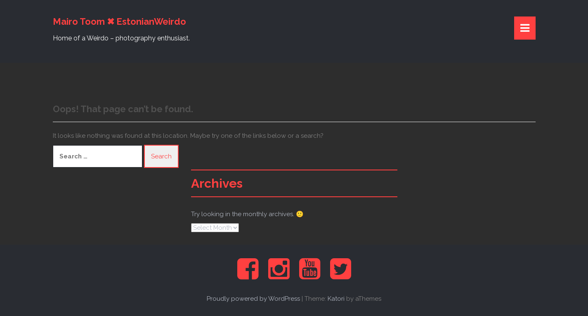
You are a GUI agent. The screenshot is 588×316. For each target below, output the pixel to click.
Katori (336, 298)
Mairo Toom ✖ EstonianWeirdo (119, 21)
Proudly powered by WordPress (253, 298)
